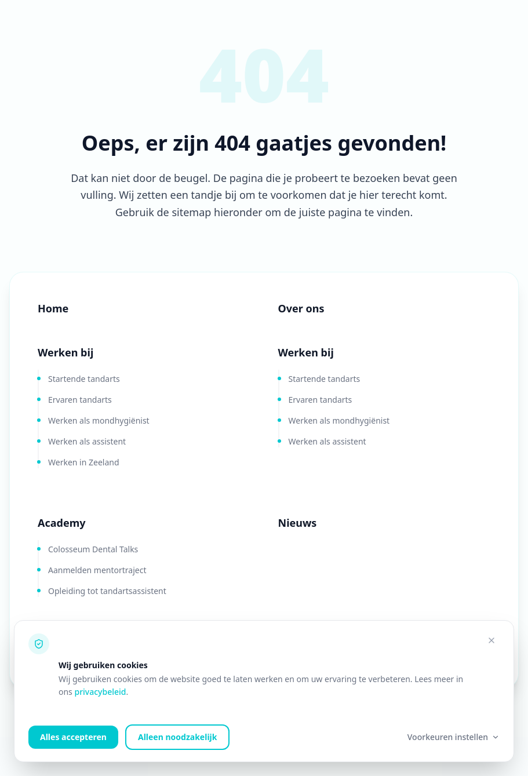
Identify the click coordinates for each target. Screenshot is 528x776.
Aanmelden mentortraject (97, 569)
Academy (61, 523)
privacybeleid (100, 691)
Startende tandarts (84, 378)
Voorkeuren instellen (453, 736)
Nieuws (297, 523)
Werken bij (65, 352)
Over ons (301, 308)
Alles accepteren (73, 736)
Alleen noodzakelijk (177, 736)
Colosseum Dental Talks (93, 549)
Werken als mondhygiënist (99, 420)
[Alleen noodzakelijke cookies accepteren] (491, 640)
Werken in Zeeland (83, 462)
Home (53, 308)
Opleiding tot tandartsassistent (107, 590)
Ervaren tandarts (80, 399)
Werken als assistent (87, 441)
